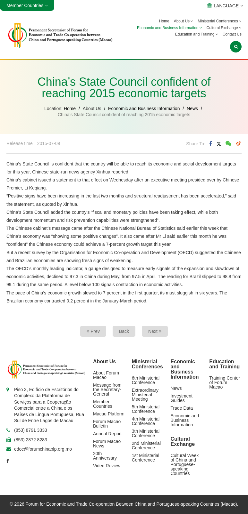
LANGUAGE (225, 5)
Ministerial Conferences (220, 21)
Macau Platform (108, 413)
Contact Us (232, 34)
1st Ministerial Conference (145, 457)
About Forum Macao (106, 375)
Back (124, 331)
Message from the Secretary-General (107, 389)
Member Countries (102, 404)
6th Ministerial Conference (145, 380)
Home (164, 21)
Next (154, 331)
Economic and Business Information (169, 28)
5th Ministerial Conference (145, 409)
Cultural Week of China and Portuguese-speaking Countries (185, 464)
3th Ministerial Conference (145, 433)
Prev (93, 331)
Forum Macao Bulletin (107, 424)
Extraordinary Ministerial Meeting (145, 395)
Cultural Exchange (224, 28)
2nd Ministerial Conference (146, 445)
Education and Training (196, 34)
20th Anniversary (105, 456)
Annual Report (107, 433)
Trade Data (182, 408)
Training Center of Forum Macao (224, 382)
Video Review (106, 465)
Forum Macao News (107, 443)
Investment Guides (181, 398)
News (192, 108)
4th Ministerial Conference (145, 421)
